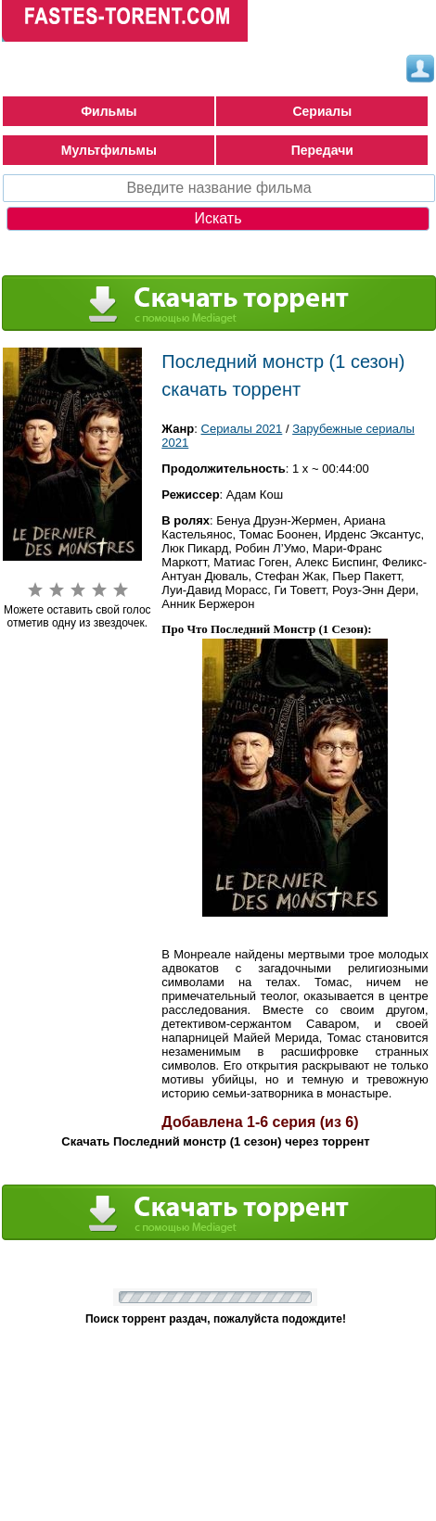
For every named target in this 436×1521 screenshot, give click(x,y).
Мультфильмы (109, 150)
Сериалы (322, 111)
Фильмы (108, 111)
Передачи (322, 150)
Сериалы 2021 (242, 429)
